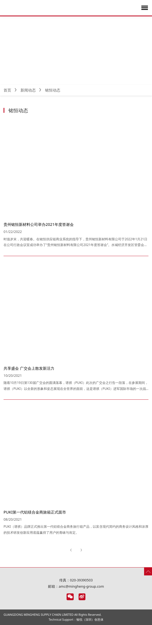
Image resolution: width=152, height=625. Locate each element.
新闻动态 (28, 90)
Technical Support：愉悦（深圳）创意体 (76, 619)
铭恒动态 (52, 90)
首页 (7, 90)
